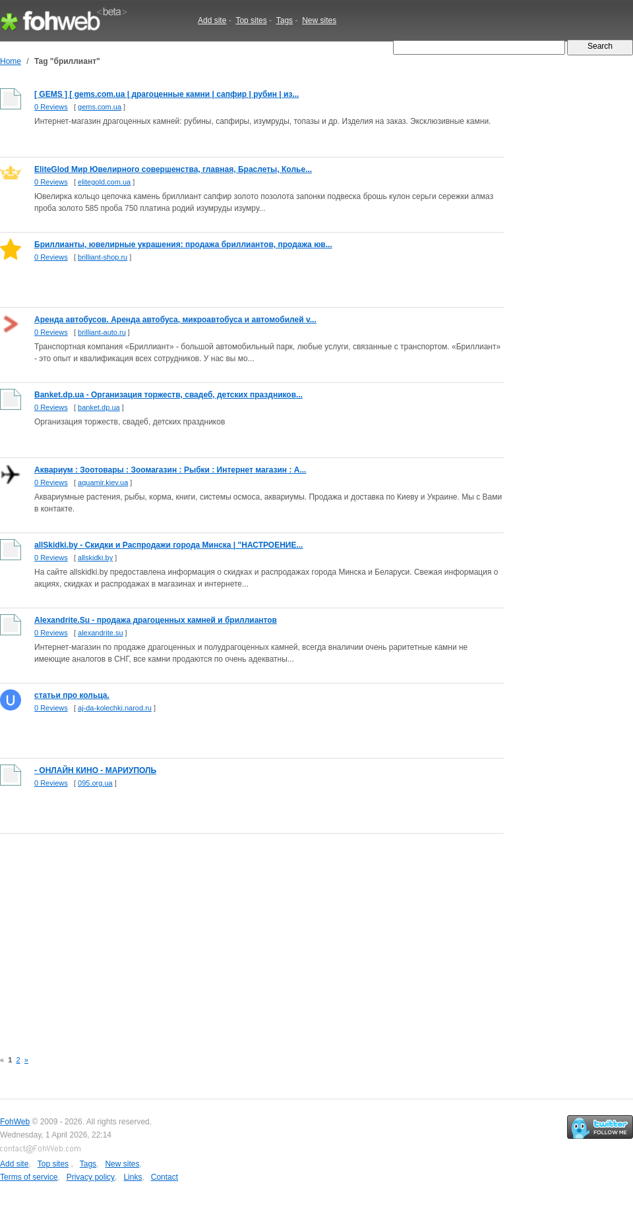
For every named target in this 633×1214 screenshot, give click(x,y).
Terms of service (28, 1177)
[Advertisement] (230, 934)
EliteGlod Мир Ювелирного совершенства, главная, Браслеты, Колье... (173, 169)
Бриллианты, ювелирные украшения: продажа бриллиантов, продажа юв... (183, 244)
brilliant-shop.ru (102, 257)
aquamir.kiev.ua (103, 482)
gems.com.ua (99, 107)
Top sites (250, 20)
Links (132, 1177)
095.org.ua (95, 783)
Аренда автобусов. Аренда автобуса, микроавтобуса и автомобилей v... (175, 319)
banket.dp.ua (99, 407)
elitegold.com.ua (104, 182)
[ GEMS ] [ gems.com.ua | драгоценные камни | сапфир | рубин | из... (166, 94)
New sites (319, 20)
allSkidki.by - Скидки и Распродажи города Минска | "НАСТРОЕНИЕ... (168, 545)
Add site (212, 20)
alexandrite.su (100, 633)
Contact (164, 1177)
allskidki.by (95, 558)
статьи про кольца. (71, 695)
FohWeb (15, 1121)
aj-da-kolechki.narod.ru (115, 708)
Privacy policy (91, 1177)
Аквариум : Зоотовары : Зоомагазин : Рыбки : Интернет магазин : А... (170, 470)
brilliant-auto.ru (102, 332)
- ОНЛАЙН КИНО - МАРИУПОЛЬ (95, 770)
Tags (284, 20)
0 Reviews (51, 107)
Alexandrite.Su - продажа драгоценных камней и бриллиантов (155, 620)
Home (10, 61)
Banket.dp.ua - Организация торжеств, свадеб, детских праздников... (168, 394)
